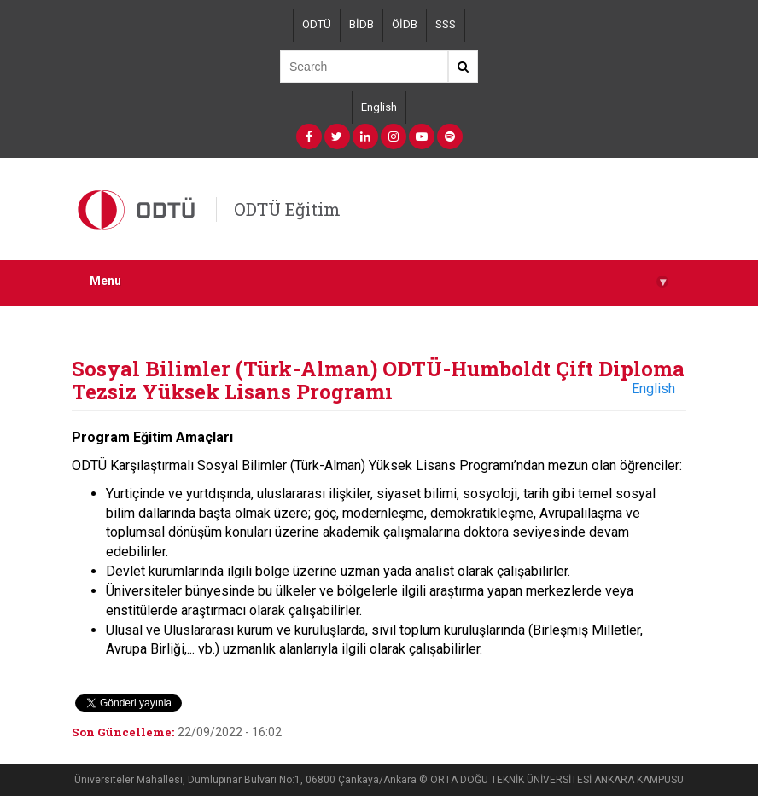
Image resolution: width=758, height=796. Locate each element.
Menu (379, 281)
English (379, 107)
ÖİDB (404, 24)
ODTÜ (316, 24)
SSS (445, 24)
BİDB (361, 24)
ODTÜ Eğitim (287, 209)
